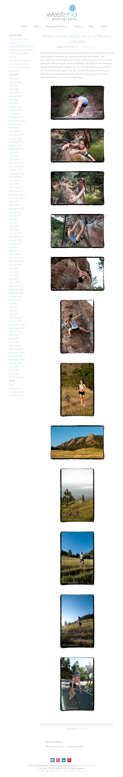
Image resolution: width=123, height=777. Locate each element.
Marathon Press (55, 771)
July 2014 (13, 219)
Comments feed (16, 391)
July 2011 (13, 303)
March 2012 (15, 282)
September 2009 (17, 359)
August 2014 (15, 215)
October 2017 (16, 145)
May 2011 (14, 310)
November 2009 (17, 352)
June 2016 (14, 180)
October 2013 (16, 240)
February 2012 (16, 286)
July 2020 (13, 99)
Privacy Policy (77, 771)
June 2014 (14, 222)
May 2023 (14, 78)
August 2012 (15, 264)
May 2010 (14, 338)
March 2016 (15, 187)
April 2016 (14, 184)
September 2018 (17, 120)
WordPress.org (16, 395)
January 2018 (15, 138)
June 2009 (14, 370)
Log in (12, 384)
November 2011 (17, 293)
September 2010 (17, 328)
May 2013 (14, 250)
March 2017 (15, 159)
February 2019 (16, 117)
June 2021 (14, 89)
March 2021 (15, 92)
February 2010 (16, 349)
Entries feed (14, 388)
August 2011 (15, 300)
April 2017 (14, 155)
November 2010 (17, 324)
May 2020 (14, 103)
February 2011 (16, 317)
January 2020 (15, 106)
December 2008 (17, 377)
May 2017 (14, 152)
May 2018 (14, 127)
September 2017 (17, 148)
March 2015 (15, 205)
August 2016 (15, 177)
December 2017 (17, 141)
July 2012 (13, 268)
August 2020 (15, 96)
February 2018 (16, 134)
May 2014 (14, 226)
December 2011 (17, 289)
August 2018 (15, 124)
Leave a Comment (89, 47)
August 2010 (15, 331)
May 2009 (14, 373)
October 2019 (16, 110)
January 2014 (15, 233)
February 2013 (16, 257)
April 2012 (14, 278)
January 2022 (15, 82)
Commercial (82, 729)
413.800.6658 (88, 765)
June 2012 (14, 271)
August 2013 (15, 243)
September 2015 (17, 198)
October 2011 (16, 296)
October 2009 (16, 356)
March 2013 (15, 254)
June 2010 (14, 335)
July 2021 (13, 85)
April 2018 (14, 131)
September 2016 (17, 173)
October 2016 (16, 170)
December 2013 (17, 236)
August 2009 (15, 363)
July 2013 (13, 247)
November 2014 (17, 208)
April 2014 (14, 229)
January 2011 (15, 321)
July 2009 (13, 366)
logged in (62, 746)
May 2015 (14, 201)
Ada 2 (42, 771)
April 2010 (14, 342)
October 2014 (16, 212)
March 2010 (15, 345)
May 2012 (14, 275)
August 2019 (15, 113)
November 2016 (17, 166)
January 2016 (15, 191)
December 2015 (17, 194)
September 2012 (17, 261)
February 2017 (16, 163)
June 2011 (14, 307)
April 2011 (14, 314)
